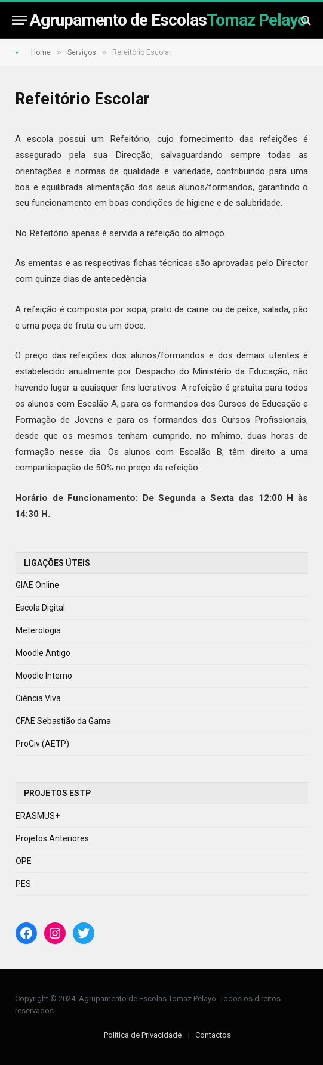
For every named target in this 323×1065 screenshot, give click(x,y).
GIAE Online (37, 585)
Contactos (213, 1034)
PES (23, 883)
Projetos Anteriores (52, 838)
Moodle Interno (44, 675)
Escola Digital (40, 607)
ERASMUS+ (38, 816)
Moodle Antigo (43, 653)
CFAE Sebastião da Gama (63, 721)
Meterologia (38, 630)
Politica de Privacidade (143, 1034)
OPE (24, 861)
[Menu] (19, 20)
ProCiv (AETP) (42, 743)
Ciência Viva (38, 698)
